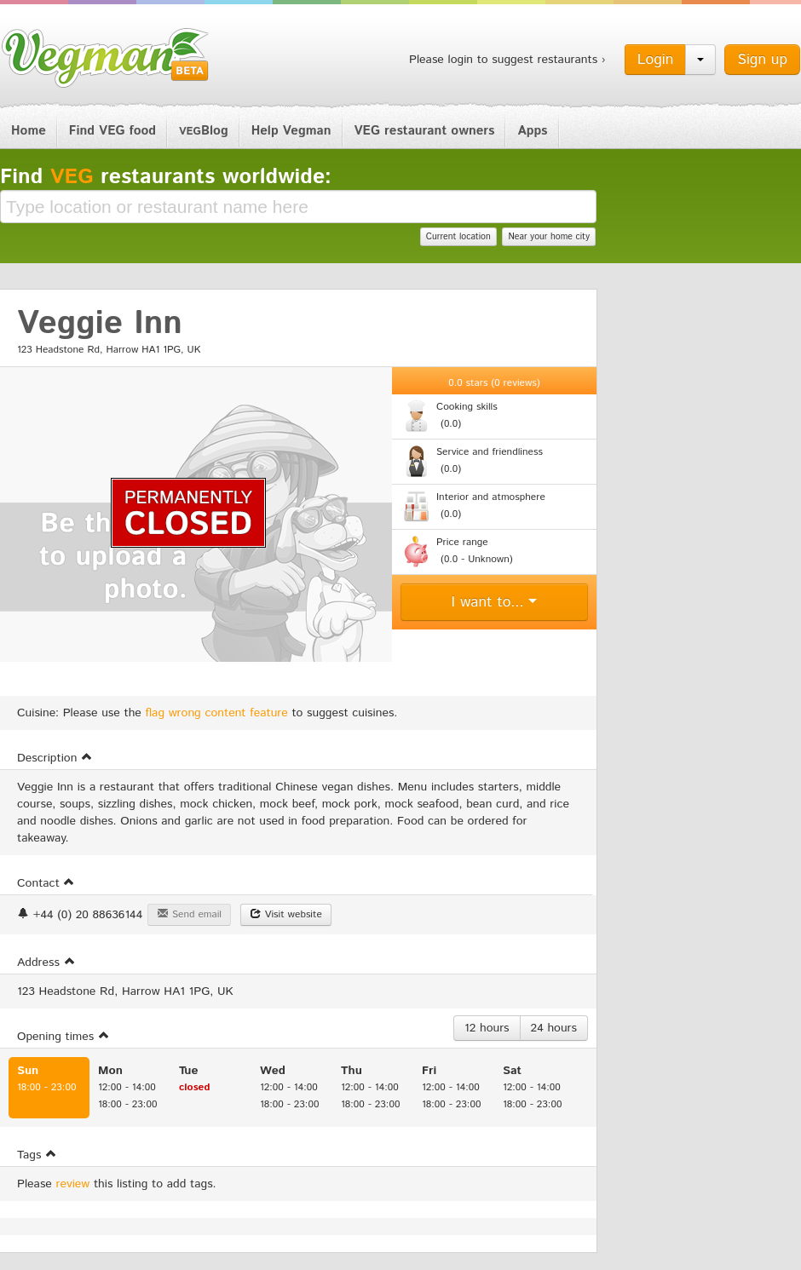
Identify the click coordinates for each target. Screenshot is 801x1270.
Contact (46, 883)
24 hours (554, 1028)
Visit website (286, 914)
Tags (37, 1155)
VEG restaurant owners (424, 131)
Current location (458, 237)
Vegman (105, 58)
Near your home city (549, 237)
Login (655, 60)
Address (46, 962)
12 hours (487, 1028)
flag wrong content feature (217, 712)
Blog (203, 131)
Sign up (762, 60)
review (73, 1183)
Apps (532, 131)
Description (55, 758)
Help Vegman (291, 131)
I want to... (495, 602)
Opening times (63, 1036)
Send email (189, 914)
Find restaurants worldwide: (165, 177)
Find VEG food (112, 131)
